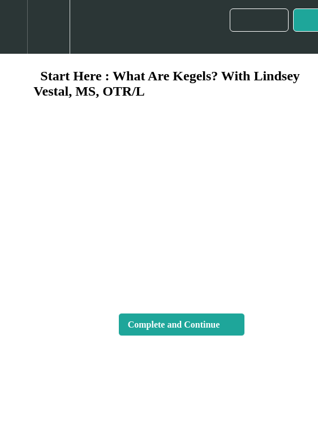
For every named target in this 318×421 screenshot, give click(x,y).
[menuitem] (48, 27)
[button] (13, 27)
